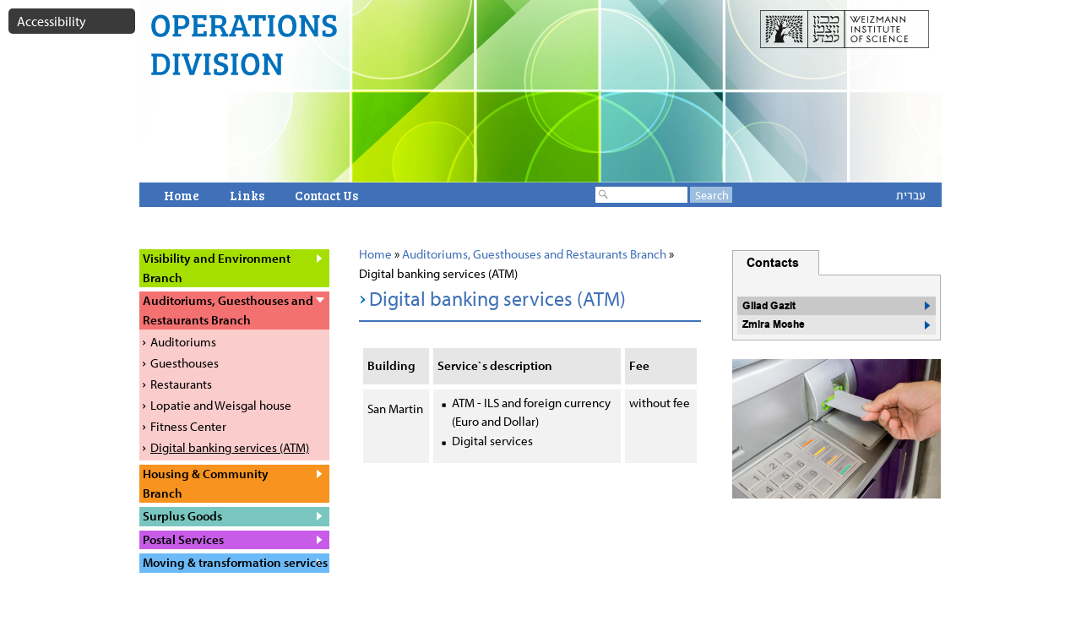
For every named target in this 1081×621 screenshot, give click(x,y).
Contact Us (326, 195)
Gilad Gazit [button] (769, 305)
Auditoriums (183, 342)
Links (247, 195)
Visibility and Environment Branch (217, 268)
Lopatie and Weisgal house (220, 405)
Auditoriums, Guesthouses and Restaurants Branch (534, 254)
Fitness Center (188, 426)
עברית (911, 195)
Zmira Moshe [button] (773, 324)
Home (181, 195)
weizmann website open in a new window (844, 32)
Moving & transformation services (235, 562)
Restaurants (181, 384)
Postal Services (183, 539)
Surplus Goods (182, 516)
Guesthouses (184, 363)
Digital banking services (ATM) (229, 447)
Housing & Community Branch (206, 483)
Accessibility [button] (51, 21)
